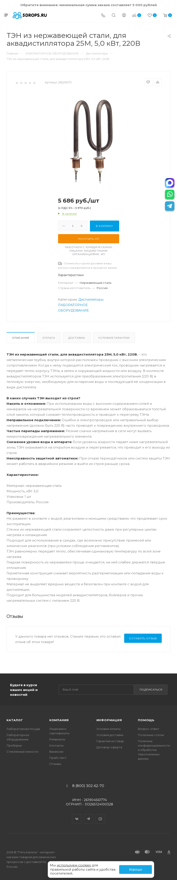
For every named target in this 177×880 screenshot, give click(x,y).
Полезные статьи (151, 735)
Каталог (15, 720)
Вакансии (56, 751)
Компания (59, 720)
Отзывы (55, 764)
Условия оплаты (108, 729)
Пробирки (14, 745)
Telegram (88, 815)
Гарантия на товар (110, 741)
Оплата (48, 337)
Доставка (76, 337)
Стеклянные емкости (22, 751)
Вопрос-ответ (148, 729)
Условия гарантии (114, 337)
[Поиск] (113, 16)
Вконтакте (76, 815)
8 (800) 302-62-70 (88, 786)
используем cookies (74, 865)
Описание (20, 337)
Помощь (146, 720)
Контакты (56, 745)
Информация (109, 720)
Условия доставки (109, 735)
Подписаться (151, 689)
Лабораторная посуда (23, 729)
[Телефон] (103, 16)
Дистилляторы (90, 299)
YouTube (100, 815)
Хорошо (135, 869)
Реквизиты (57, 739)
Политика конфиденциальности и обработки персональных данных (154, 749)
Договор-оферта (109, 747)
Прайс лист (57, 757)
